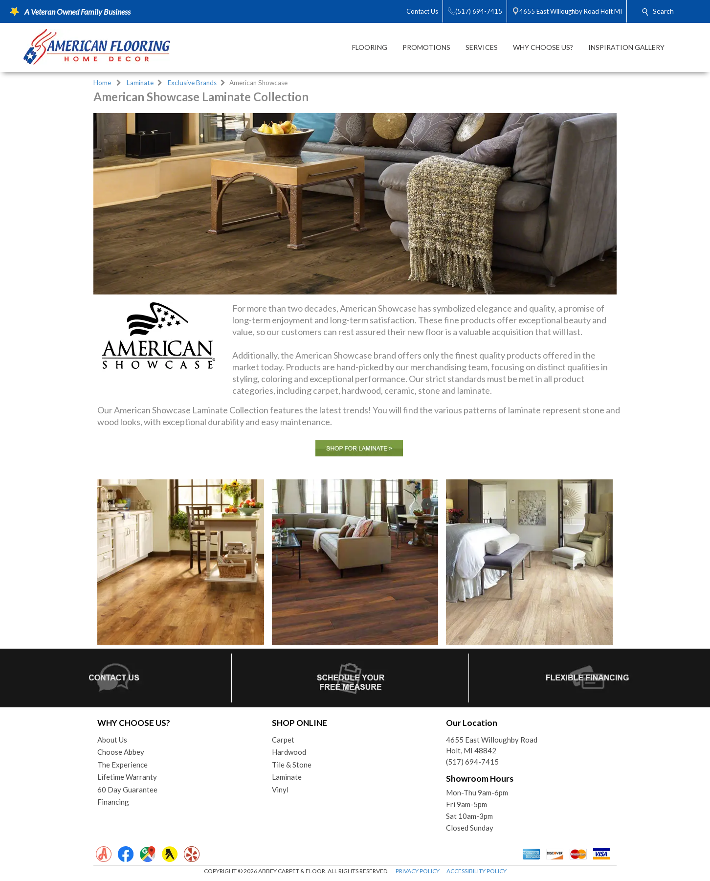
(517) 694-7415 (472, 761)
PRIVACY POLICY (418, 871)
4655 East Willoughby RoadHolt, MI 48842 (491, 745)
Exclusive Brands (192, 83)
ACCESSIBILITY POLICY (476, 871)
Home (102, 83)
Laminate (140, 83)
